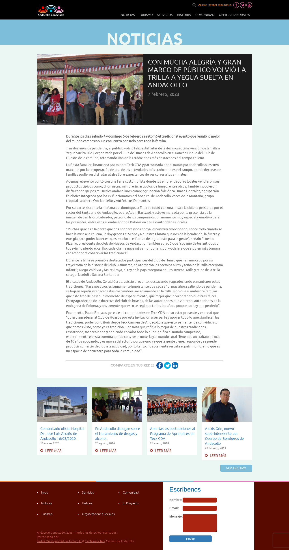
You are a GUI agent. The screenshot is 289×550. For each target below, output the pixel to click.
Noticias (128, 15)
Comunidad (204, 15)
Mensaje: (176, 516)
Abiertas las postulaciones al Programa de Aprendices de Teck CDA (172, 433)
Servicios (165, 15)
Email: (174, 508)
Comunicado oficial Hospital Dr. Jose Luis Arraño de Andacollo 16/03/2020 (62, 433)
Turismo (146, 15)
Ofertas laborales (234, 15)
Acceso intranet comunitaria (214, 4)
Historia (184, 15)
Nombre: (175, 500)
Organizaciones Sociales (98, 514)
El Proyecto (130, 503)
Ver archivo (236, 468)
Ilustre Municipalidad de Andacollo (59, 541)
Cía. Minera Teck (95, 541)
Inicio (44, 492)
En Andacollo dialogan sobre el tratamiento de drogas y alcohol (117, 433)
